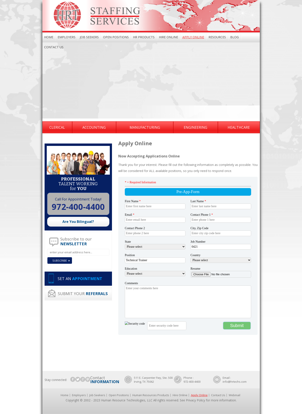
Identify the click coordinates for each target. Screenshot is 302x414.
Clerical (57, 127)
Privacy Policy (195, 400)
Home (48, 37)
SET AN (80, 278)
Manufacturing (145, 127)
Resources (217, 37)
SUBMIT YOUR (83, 293)
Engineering (195, 127)
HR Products (144, 37)
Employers (66, 37)
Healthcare (239, 127)
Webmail (234, 395)
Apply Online (193, 37)
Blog (234, 37)
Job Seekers (89, 37)
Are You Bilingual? (78, 221)
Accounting (94, 127)
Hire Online (168, 37)
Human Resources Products (150, 395)
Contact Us (53, 47)
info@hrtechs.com (235, 382)
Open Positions (116, 37)
